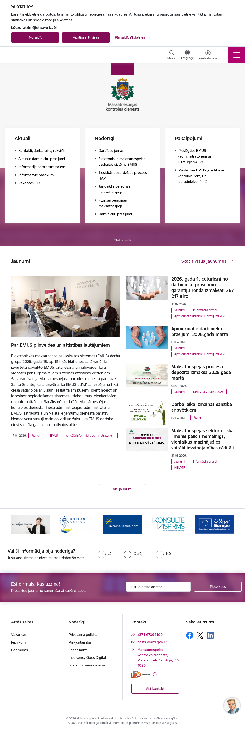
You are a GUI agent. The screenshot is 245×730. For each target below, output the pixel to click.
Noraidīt (35, 37)
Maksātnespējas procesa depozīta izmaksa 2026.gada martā (201, 372)
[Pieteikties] (218, 587)
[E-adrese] (140, 674)
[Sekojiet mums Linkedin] (210, 635)
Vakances (19, 634)
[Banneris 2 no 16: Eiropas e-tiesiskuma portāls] (76, 524)
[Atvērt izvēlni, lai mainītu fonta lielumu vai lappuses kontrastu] (207, 55)
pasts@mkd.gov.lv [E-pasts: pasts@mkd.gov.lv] (151, 642)
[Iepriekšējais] (19, 524)
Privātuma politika (83, 634)
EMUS (54, 435)
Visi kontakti (155, 688)
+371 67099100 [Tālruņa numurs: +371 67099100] (150, 634)
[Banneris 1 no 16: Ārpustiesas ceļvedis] (30, 524)
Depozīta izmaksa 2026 (208, 392)
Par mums (19, 650)
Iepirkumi (18, 642)
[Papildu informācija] (154, 674)
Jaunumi (37, 435)
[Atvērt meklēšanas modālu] (172, 55)
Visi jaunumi (122, 489)
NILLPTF (179, 467)
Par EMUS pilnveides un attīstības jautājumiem (60, 345)
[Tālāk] (225, 524)
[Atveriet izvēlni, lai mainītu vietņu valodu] (187, 55)
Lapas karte (78, 650)
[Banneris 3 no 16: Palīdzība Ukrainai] (122, 524)
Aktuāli (22, 138)
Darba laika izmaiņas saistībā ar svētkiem (201, 407)
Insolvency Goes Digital (87, 657)
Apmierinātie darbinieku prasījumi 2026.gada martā (199, 331)
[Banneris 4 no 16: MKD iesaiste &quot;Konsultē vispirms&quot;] (168, 524)
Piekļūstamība (80, 642)
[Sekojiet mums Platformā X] (200, 635)
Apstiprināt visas (86, 37)
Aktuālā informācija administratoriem (90, 435)
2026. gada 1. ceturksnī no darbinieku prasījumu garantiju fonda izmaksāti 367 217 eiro (202, 287)
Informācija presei (205, 310)
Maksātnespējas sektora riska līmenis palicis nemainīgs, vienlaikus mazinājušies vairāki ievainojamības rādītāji (202, 439)
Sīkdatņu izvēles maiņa (87, 665)
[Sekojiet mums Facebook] (189, 635)
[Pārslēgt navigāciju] (236, 55)
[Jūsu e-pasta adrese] (158, 587)
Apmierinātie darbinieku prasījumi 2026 (200, 316)
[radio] (104, 553)
